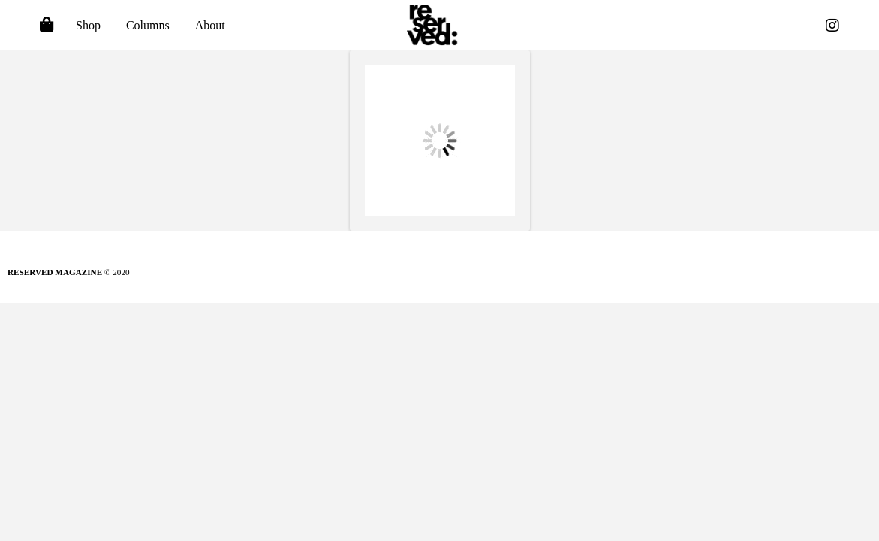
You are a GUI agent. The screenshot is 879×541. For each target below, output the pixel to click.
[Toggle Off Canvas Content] (46, 25)
